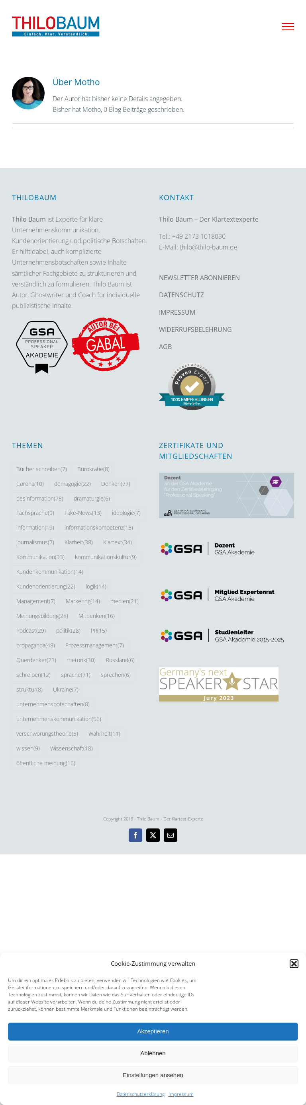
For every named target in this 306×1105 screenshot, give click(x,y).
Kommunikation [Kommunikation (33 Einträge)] (40, 557)
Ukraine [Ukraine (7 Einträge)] (65, 690)
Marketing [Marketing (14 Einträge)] (83, 601)
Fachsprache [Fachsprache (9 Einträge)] (35, 513)
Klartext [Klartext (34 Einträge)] (117, 542)
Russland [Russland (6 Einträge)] (120, 660)
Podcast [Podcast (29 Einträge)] (31, 631)
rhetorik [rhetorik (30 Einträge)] (81, 660)
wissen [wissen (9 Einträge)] (28, 749)
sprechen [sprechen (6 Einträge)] (116, 675)
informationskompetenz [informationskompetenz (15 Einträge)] (99, 528)
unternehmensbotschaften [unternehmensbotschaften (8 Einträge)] (53, 704)
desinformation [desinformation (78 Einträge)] (39, 499)
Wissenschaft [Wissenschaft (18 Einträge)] (71, 749)
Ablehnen (152, 1053)
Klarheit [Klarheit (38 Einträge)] (79, 542)
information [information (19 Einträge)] (35, 528)
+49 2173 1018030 (199, 236)
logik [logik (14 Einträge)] (96, 587)
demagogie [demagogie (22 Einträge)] (72, 484)
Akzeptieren (153, 1031)
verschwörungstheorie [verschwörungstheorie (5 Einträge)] (47, 734)
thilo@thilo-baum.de (208, 247)
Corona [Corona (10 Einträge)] (30, 484)
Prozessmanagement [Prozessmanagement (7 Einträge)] (94, 645)
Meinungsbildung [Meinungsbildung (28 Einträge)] (42, 616)
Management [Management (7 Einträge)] (35, 601)
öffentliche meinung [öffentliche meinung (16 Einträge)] (45, 763)
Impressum (181, 1094)
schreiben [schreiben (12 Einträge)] (33, 675)
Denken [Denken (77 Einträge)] (115, 484)
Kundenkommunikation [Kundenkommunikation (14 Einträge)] (49, 572)
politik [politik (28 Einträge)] (68, 631)
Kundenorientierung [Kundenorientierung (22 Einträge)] (45, 587)
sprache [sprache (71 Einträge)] (75, 675)
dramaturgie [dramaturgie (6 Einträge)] (92, 499)
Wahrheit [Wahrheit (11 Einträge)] (104, 734)
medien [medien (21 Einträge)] (124, 601)
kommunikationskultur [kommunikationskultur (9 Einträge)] (106, 557)
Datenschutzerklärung (141, 1094)
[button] (294, 964)
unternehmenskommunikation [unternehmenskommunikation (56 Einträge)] (58, 719)
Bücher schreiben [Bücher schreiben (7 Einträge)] (41, 469)
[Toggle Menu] (288, 26)
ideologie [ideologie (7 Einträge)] (126, 513)
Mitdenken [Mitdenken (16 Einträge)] (96, 616)
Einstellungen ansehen (153, 1075)
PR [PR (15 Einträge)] (99, 631)
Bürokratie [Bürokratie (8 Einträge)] (93, 469)
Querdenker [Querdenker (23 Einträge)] (36, 660)
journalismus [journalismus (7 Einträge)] (35, 542)
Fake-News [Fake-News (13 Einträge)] (83, 513)
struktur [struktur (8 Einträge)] (29, 690)
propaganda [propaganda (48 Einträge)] (35, 645)
